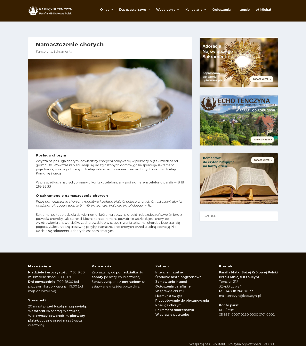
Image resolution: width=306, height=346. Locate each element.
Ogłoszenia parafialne (173, 282)
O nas (104, 11)
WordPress (133, 340)
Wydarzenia (165, 11)
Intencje (243, 11)
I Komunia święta (168, 291)
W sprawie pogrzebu (172, 310)
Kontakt (219, 340)
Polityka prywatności (244, 340)
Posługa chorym (168, 301)
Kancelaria (193, 11)
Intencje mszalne (169, 268)
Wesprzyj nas (199, 340)
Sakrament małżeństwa (174, 305)
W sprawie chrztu (169, 287)
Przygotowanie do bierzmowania (182, 296)
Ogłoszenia (221, 11)
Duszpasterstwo (132, 11)
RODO (269, 340)
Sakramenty (62, 47)
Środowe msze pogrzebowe (178, 273)
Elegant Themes (77, 340)
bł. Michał (263, 11)
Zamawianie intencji (171, 277)
